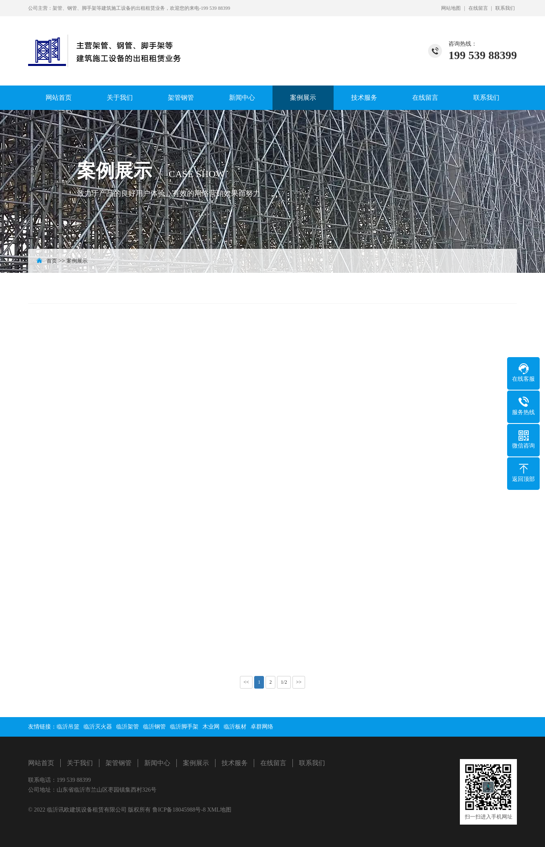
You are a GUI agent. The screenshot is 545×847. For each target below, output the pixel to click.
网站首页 (59, 97)
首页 (51, 261)
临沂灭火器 (98, 727)
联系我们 (505, 8)
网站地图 (451, 8)
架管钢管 (181, 97)
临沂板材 (235, 727)
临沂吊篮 (68, 727)
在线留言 (478, 8)
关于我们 (120, 97)
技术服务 (364, 97)
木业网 (211, 727)
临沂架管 (127, 727)
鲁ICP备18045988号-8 (179, 810)
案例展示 (303, 97)
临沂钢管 (154, 727)
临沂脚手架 (184, 727)
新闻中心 (242, 97)
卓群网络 (262, 727)
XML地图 (219, 810)
